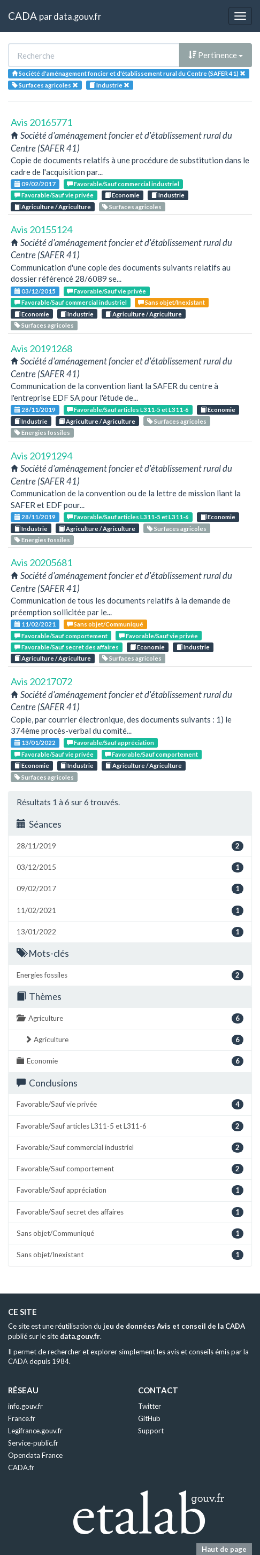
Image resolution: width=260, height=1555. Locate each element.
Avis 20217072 (41, 681)
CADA (22, 16)
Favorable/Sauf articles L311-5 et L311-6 (128, 409)
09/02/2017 (35, 183)
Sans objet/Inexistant (171, 302)
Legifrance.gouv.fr (35, 1430)
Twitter (149, 1406)
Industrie (168, 195)
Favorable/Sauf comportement (61, 635)
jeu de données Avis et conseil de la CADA (174, 1326)
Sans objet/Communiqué (105, 624)
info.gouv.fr (25, 1406)
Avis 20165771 (41, 122)
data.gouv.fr (77, 16)
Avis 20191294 (41, 456)
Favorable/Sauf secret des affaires (66, 647)
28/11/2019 (35, 409)
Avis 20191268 (41, 348)
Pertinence (215, 55)
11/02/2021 (35, 624)
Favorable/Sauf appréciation (110, 742)
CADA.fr (21, 1467)
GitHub (149, 1418)
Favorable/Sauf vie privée (54, 195)
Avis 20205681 (41, 562)
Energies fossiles (42, 432)
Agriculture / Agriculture (52, 206)
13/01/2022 (35, 742)
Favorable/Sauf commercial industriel (123, 183)
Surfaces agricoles (132, 206)
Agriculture (130, 1018)
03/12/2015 (35, 291)
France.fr (21, 1418)
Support (151, 1430)
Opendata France (35, 1455)
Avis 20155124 (41, 229)
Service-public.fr (33, 1443)
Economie (122, 195)
